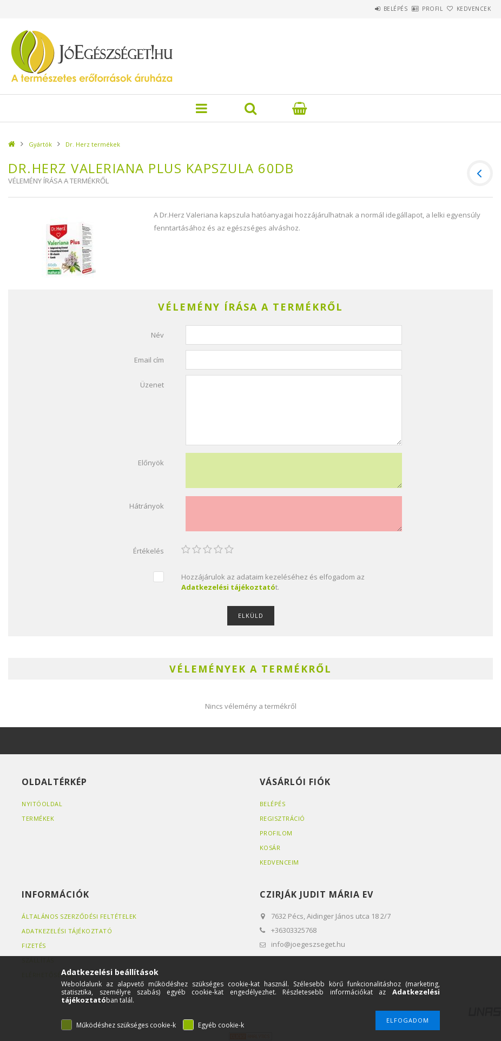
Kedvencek (467, 8)
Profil (414, 8)
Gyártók (40, 144)
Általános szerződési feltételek (79, 916)
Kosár (270, 848)
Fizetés (34, 945)
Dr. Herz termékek (92, 144)
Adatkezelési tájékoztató (67, 931)
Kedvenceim (279, 862)
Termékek (38, 818)
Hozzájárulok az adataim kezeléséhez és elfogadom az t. (273, 582)
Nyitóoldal (42, 804)
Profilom (276, 833)
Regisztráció (282, 818)
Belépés (365, 8)
